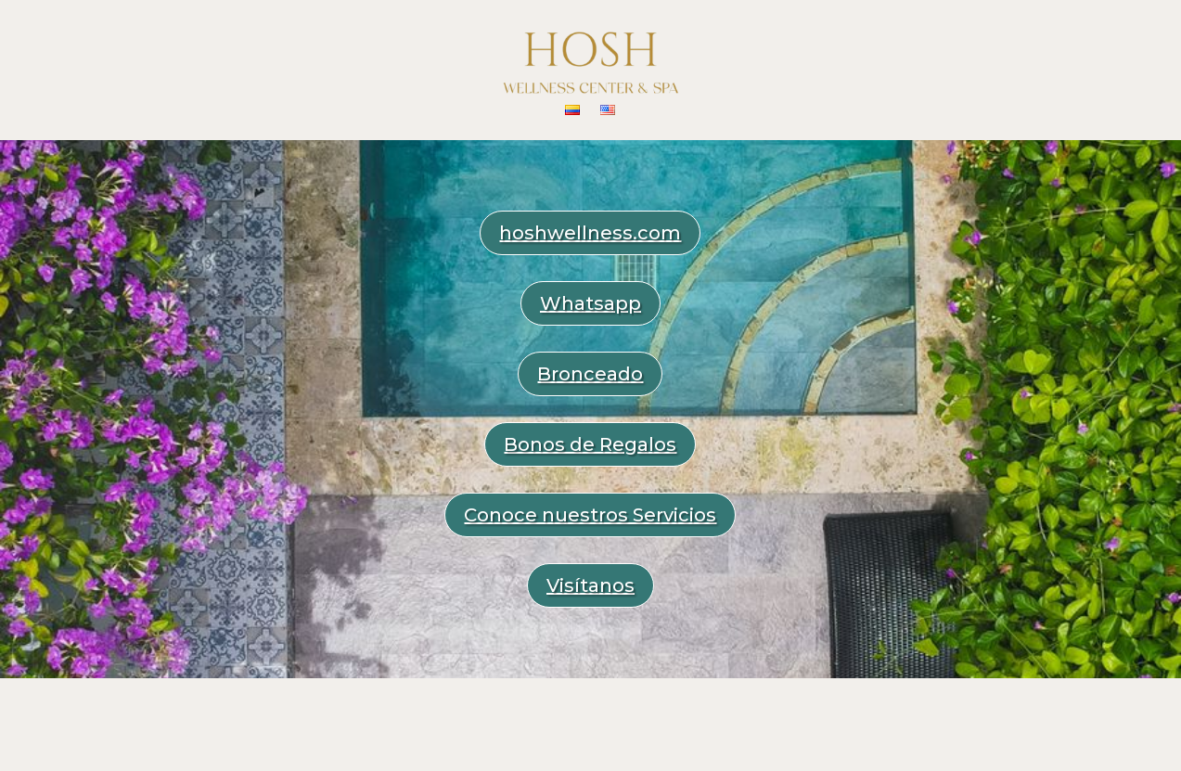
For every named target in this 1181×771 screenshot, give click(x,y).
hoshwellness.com (590, 233)
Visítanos (590, 585)
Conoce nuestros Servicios (590, 515)
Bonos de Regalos (590, 444)
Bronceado (590, 374)
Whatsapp (590, 303)
